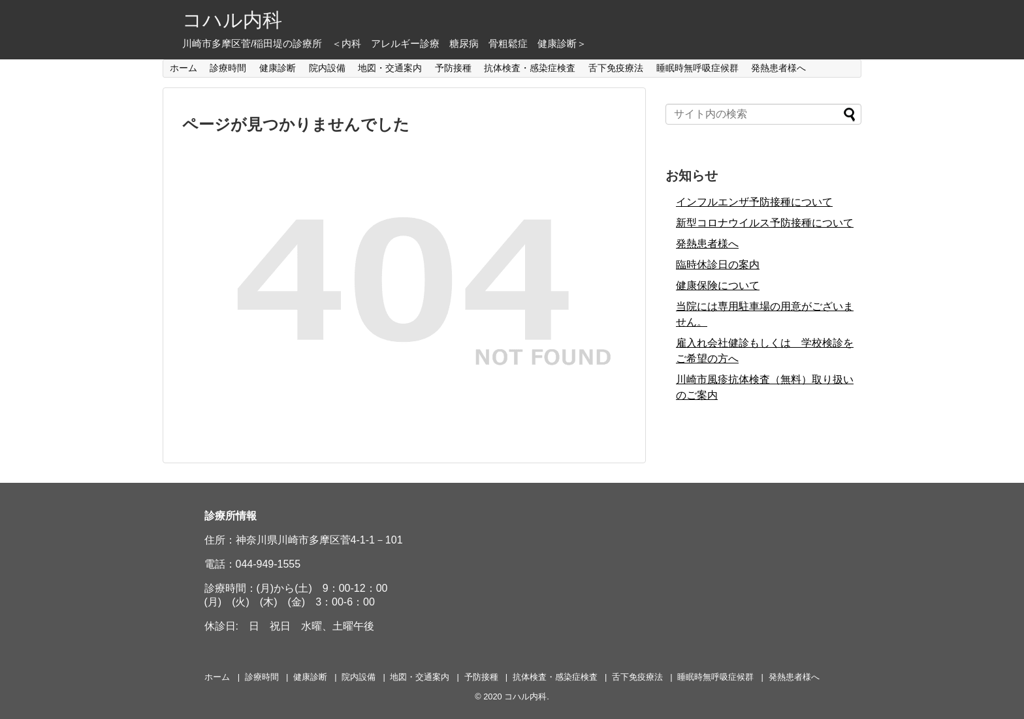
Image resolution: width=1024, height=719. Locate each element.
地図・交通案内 (390, 68)
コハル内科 (232, 20)
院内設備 (327, 68)
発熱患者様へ (778, 68)
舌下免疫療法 (615, 68)
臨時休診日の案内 (718, 264)
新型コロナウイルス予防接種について (765, 222)
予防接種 (453, 68)
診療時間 (228, 68)
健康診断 (277, 68)
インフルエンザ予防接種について (754, 201)
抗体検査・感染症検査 (529, 68)
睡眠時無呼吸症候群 (697, 68)
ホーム (183, 68)
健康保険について (718, 285)
